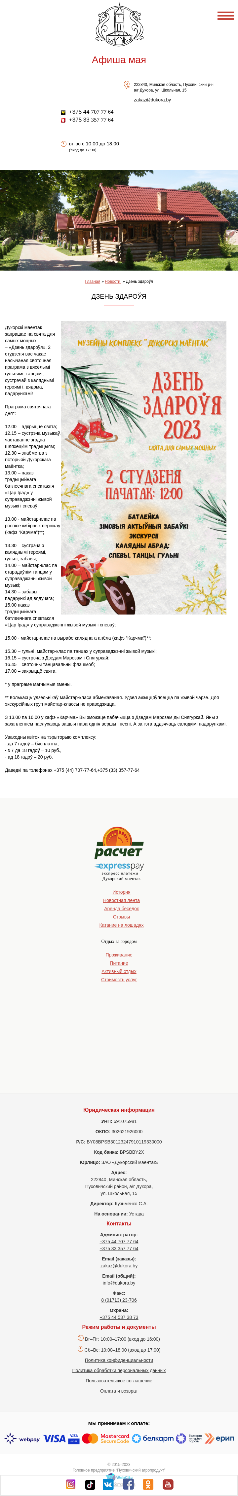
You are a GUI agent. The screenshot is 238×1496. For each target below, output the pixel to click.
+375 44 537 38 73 (118, 1317)
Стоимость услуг (119, 979)
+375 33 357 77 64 (118, 1248)
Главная (92, 281)
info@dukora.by (119, 1283)
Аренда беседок (121, 908)
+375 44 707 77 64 (118, 1241)
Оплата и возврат (119, 1391)
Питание (119, 963)
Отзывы (121, 916)
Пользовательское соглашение (119, 1380)
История (121, 892)
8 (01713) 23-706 (119, 1300)
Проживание (118, 954)
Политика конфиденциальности (119, 1360)
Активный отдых (118, 971)
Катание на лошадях (121, 925)
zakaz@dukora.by (152, 99)
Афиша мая (119, 59)
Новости (113, 281)
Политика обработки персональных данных (119, 1370)
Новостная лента (121, 900)
